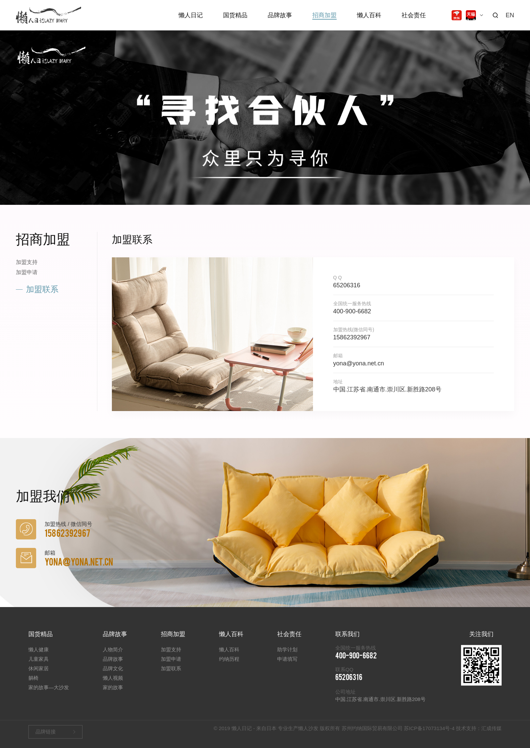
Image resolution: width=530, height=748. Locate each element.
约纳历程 (229, 665)
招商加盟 (324, 15)
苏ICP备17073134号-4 (429, 730)
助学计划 (287, 655)
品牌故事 (280, 15)
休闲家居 (38, 674)
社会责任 (414, 15)
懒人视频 (113, 683)
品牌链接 (45, 733)
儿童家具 (38, 665)
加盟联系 (42, 289)
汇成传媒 (491, 730)
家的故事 (113, 693)
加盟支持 (27, 262)
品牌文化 (113, 674)
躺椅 (33, 683)
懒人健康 (38, 655)
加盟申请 (27, 272)
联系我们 (347, 639)
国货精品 (235, 15)
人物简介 (113, 655)
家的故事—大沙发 (48, 693)
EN (510, 15)
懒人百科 (369, 15)
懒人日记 (190, 15)
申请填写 (287, 665)
